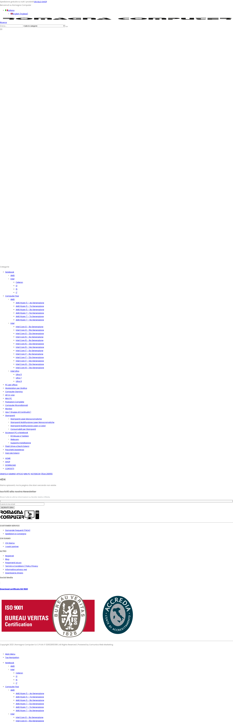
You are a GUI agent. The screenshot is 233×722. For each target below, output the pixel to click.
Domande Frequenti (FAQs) (17, 530)
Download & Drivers (14, 573)
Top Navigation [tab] (12, 657)
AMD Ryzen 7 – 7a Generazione (30, 316)
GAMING (12, 474)
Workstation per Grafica (16, 388)
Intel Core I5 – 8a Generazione (29, 340)
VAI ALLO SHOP (40, 1)
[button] (3, 22)
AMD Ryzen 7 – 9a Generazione (30, 320)
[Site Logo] (116, 19)
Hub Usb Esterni (12, 453)
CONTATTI (9, 468)
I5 (16, 289)
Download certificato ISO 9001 (14, 589)
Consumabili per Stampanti (23, 429)
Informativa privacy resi (16, 569)
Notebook (9, 272)
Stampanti (10, 415)
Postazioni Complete (14, 402)
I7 (16, 292)
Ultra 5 (19, 374)
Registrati (9, 556)
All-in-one (10, 395)
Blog (7, 559)
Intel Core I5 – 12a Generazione (30, 343)
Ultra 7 (19, 378)
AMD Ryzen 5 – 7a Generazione (30, 306)
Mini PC (8, 398)
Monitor (8, 408)
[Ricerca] (67, 26)
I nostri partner (12, 546)
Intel (12, 279)
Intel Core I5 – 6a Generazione (29, 337)
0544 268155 (47, 474)
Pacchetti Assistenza (14, 449)
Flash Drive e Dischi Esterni (17, 446)
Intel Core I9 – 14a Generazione (30, 367)
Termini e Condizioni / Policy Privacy (21, 566)
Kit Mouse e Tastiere (20, 436)
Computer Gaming (14, 391)
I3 (16, 285)
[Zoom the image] (116, 515)
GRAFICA (4, 474)
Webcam (15, 439)
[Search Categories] (44, 26)
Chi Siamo (10, 543)
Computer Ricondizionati (16, 405)
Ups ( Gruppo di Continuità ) (18, 412)
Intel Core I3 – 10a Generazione (30, 330)
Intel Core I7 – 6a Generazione (29, 350)
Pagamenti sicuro (13, 562)
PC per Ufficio (11, 384)
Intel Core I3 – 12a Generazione (30, 333)
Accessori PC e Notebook (16, 432)
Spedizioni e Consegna (15, 533)
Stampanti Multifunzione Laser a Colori (28, 425)
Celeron (19, 282)
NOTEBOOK (36, 474)
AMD (13, 275)
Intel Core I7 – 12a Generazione (30, 357)
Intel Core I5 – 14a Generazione (30, 347)
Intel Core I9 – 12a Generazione (30, 364)
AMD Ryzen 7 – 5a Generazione (30, 313)
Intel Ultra (15, 371)
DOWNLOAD (10, 465)
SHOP (7, 461)
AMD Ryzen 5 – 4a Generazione (30, 302)
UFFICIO (19, 474)
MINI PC (27, 474)
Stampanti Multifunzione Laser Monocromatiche (32, 422)
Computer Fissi (12, 296)
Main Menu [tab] (10, 654)
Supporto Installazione (21, 443)
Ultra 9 (19, 381)
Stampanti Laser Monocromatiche (26, 419)
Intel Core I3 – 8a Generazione (29, 326)
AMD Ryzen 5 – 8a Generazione (30, 309)
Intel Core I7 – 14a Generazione (30, 361)
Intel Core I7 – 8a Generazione (29, 354)
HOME (8, 458)
